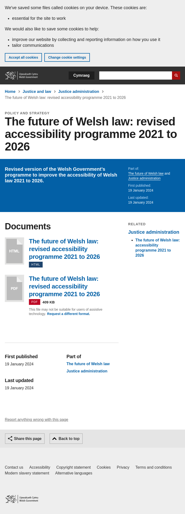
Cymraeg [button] (81, 75)
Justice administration (78, 91)
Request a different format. (68, 314)
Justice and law (37, 91)
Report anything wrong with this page (36, 420)
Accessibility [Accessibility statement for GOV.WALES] (39, 467)
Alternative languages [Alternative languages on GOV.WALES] (73, 473)
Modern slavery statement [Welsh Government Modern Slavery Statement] (27, 473)
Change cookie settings (67, 57)
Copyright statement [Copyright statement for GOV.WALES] (73, 467)
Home (10, 91)
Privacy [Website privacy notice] (123, 467)
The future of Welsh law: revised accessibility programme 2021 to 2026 (14, 251)
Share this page (27, 439)
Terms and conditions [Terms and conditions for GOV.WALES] (153, 467)
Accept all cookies (23, 57)
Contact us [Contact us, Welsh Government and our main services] (14, 467)
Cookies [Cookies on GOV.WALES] (104, 467)
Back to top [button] (69, 439)
